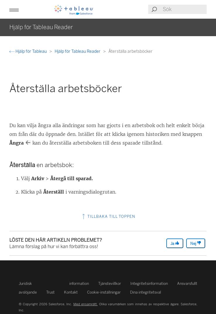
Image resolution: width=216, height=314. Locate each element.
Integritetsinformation (149, 283)
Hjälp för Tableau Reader (78, 51)
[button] (14, 9)
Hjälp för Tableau (28, 51)
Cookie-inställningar (104, 292)
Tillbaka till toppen (108, 216)
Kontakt (71, 292)
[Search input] (184, 9)
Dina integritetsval (145, 292)
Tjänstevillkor (109, 283)
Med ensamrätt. (85, 304)
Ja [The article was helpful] (174, 243)
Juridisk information (54, 283)
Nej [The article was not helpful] (195, 243)
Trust (50, 292)
